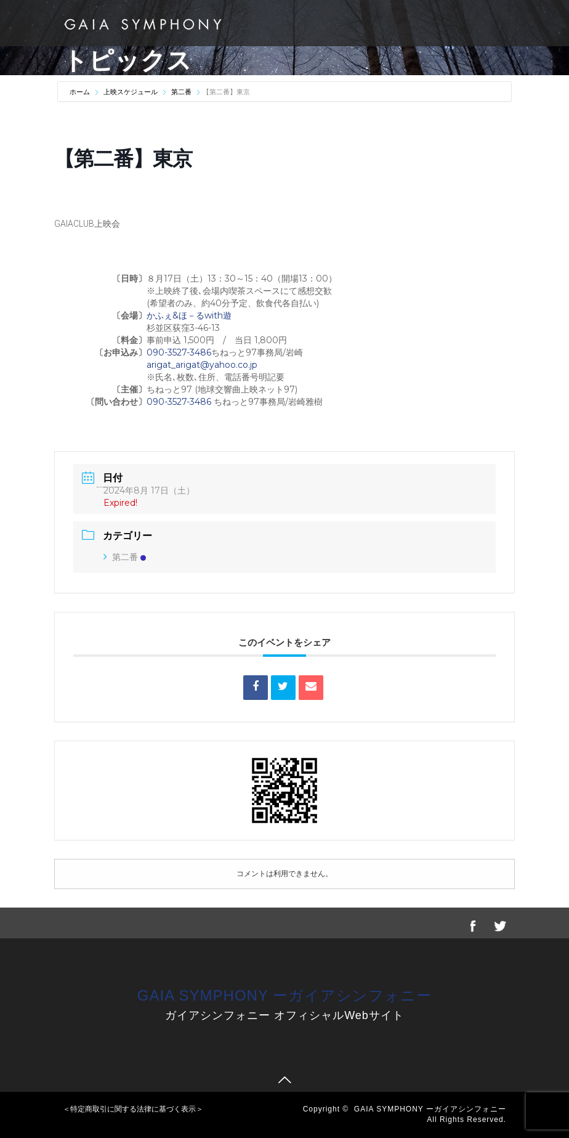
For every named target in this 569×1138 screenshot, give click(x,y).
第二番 (181, 91)
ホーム (81, 91)
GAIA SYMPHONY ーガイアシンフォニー (284, 995)
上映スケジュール (130, 91)
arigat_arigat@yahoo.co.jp (202, 364)
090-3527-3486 (179, 352)
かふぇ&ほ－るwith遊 (190, 315)
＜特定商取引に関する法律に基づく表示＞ (133, 1109)
